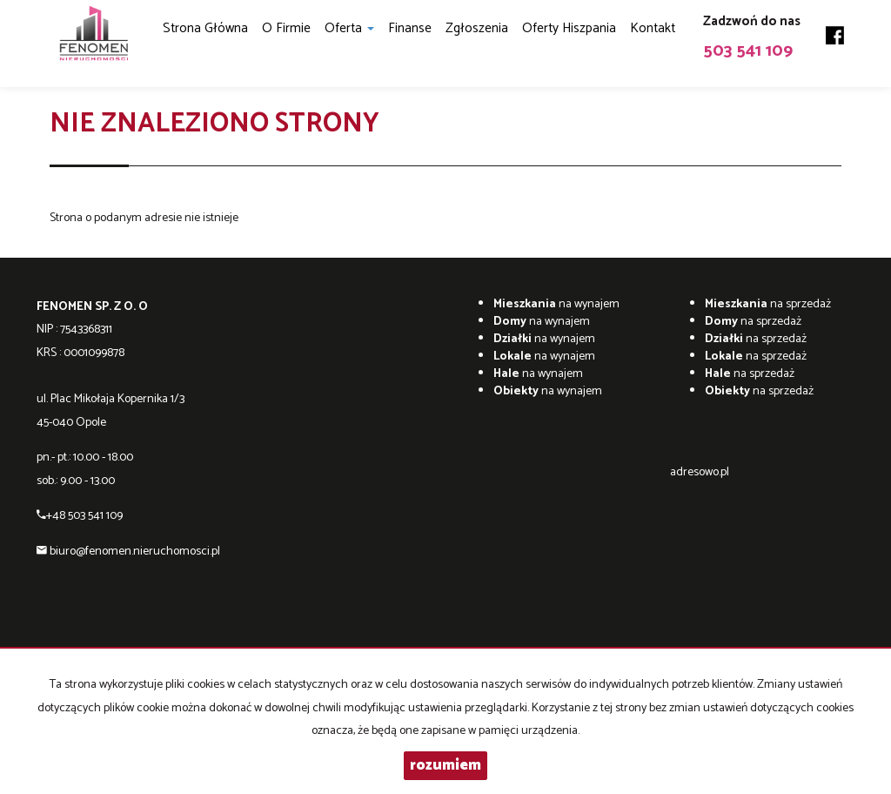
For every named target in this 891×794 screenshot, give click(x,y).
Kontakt (652, 28)
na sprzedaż (768, 304)
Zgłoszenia (477, 28)
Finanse (410, 28)
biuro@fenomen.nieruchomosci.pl (135, 552)
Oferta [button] (349, 28)
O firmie (286, 28)
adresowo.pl (699, 472)
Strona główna (205, 28)
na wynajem (556, 304)
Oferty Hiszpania (569, 28)
